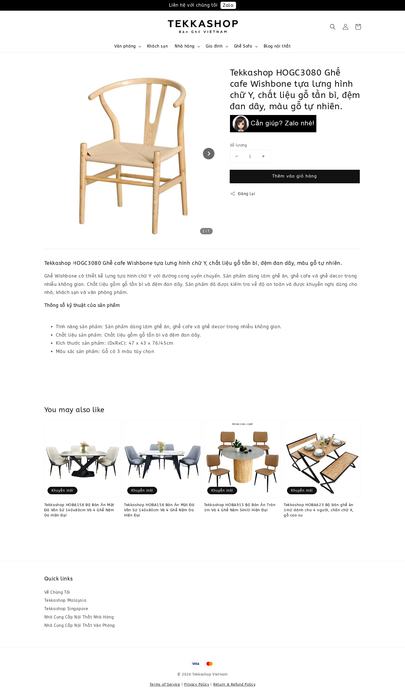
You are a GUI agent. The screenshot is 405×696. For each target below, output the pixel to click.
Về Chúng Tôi (57, 592)
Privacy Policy (196, 684)
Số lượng (238, 145)
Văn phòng (125, 46)
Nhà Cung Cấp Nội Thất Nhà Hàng (79, 617)
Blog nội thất (277, 46)
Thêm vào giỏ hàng (294, 176)
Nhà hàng (185, 46)
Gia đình (214, 46)
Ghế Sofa (243, 46)
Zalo (228, 5)
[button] (332, 26)
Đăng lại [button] (242, 193)
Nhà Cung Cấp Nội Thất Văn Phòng (79, 625)
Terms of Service (165, 684)
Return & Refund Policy (234, 684)
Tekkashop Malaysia (65, 600)
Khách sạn (157, 46)
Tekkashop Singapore (66, 608)
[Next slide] (208, 153)
